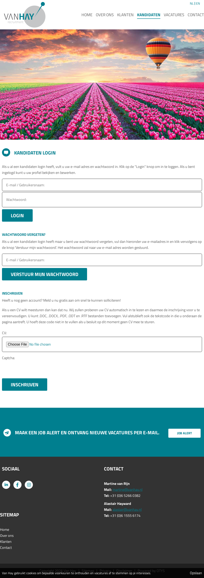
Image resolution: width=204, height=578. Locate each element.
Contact (196, 15)
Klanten (125, 15)
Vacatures (174, 15)
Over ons (105, 15)
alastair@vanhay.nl (127, 509)
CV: (4, 333)
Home (86, 15)
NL (192, 3)
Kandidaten (148, 15)
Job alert (184, 433)
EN (198, 3)
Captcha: (8, 358)
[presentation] (32, 369)
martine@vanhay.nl (127, 489)
